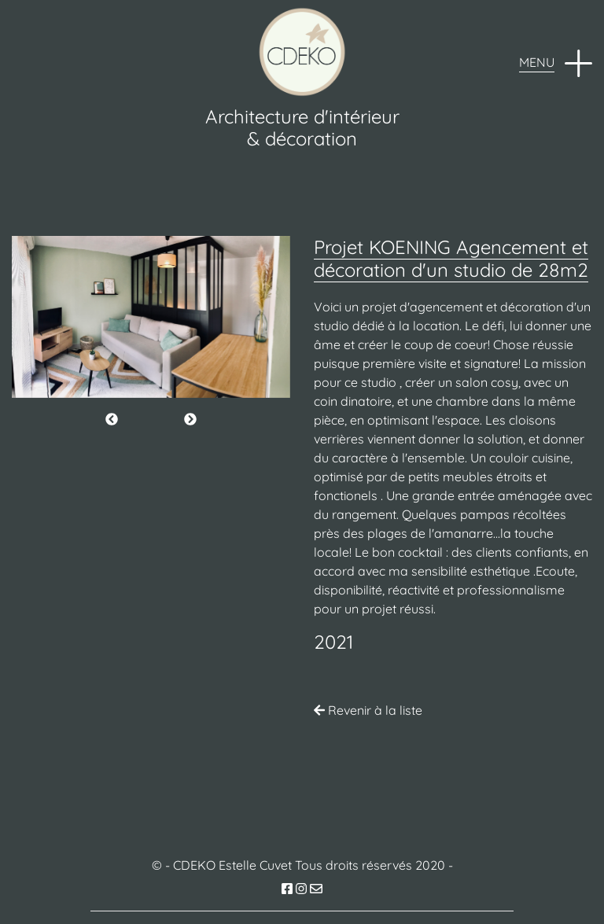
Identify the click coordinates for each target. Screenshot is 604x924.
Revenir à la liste (368, 710)
